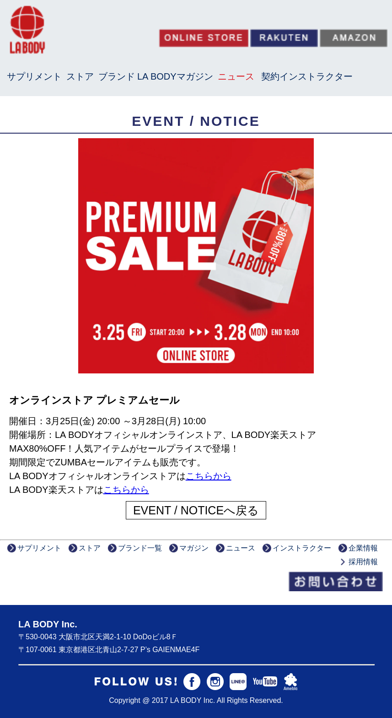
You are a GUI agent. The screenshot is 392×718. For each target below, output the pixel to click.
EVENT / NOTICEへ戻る (196, 510)
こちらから (208, 476)
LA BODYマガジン (175, 76)
